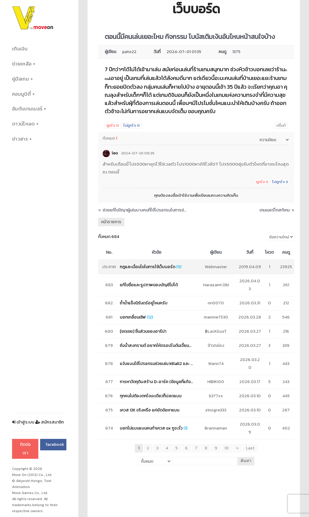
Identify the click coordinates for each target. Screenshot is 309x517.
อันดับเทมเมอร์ (27, 108)
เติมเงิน (19, 48)
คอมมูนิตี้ (21, 93)
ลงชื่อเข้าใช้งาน (180, 195)
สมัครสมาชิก (49, 422)
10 (227, 448)
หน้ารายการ (111, 222)
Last (250, 448)
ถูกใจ (113, 125)
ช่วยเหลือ (21, 63)
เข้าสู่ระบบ (23, 422)
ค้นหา (246, 461)
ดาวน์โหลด (23, 123)
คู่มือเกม (20, 78)
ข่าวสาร (20, 138)
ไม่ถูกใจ (131, 125)
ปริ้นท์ (281, 125)
